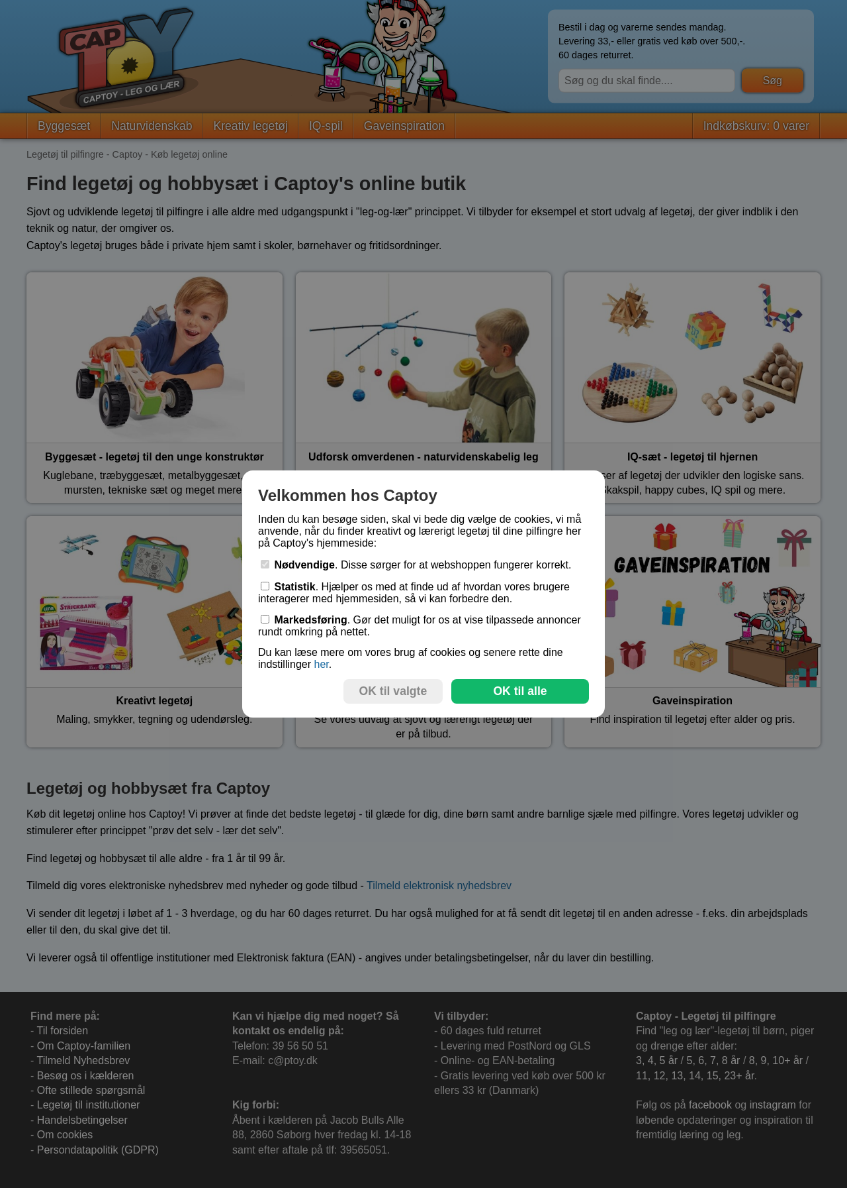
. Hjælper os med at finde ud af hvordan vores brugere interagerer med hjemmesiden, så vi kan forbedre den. (414, 592)
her (321, 664)
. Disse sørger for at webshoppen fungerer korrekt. (416, 564)
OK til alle (520, 691)
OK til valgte (393, 691)
